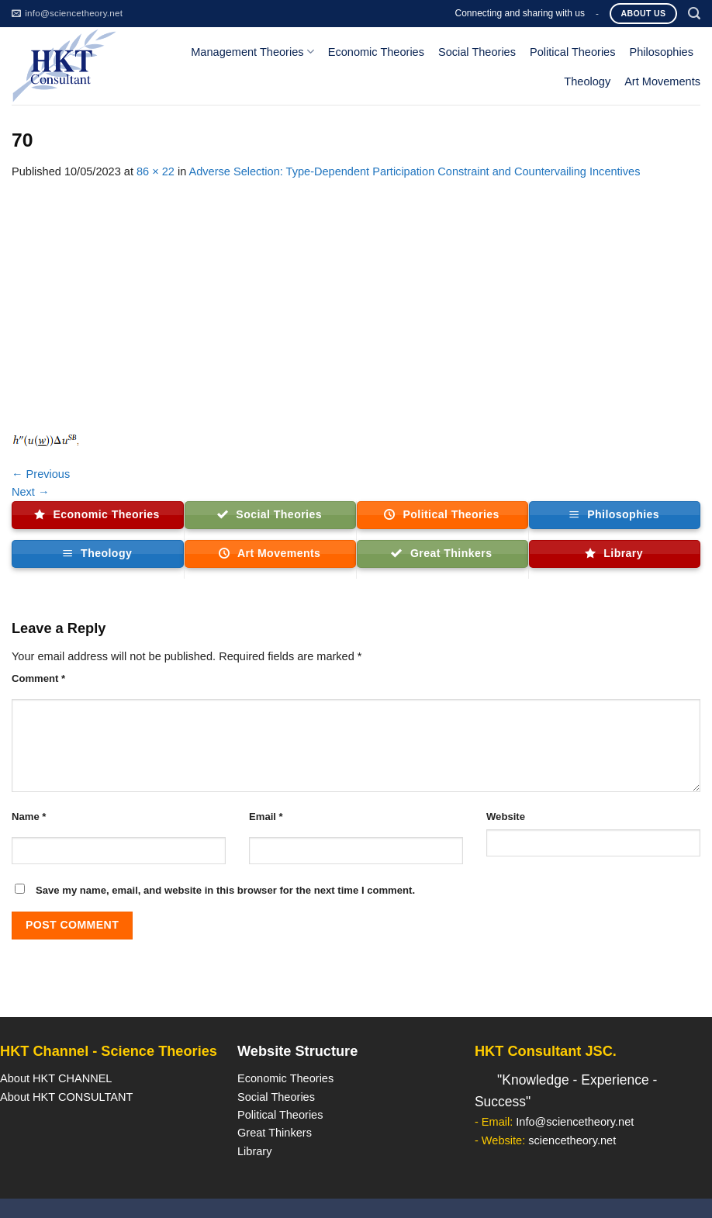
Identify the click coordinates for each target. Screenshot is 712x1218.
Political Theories (573, 52)
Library (254, 1151)
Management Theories (252, 51)
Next (31, 492)
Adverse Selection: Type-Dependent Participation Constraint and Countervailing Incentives (415, 171)
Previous (41, 474)
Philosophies (662, 52)
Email (266, 816)
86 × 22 (156, 171)
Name (29, 816)
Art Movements (662, 81)
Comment (38, 678)
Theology (587, 81)
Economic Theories (376, 52)
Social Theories (477, 52)
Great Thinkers (274, 1132)
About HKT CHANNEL (56, 1078)
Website (505, 816)
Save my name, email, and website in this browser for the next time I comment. (225, 890)
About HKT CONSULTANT (66, 1097)
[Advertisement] (356, 297)
